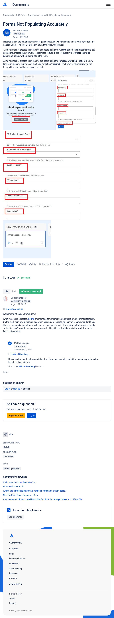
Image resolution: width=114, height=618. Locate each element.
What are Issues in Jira (13, 486)
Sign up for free (16, 415)
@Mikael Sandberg (19, 354)
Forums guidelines (17, 558)
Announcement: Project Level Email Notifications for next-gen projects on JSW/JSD (42, 499)
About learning (15, 568)
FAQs (11, 554)
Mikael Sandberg (18, 298)
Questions (33, 15)
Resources (13, 573)
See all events (15, 517)
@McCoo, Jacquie (14, 309)
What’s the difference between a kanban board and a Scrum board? (34, 491)
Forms (31, 319)
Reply (5, 372)
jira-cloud (15, 468)
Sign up (16, 389)
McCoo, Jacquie (20, 30)
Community (20, 4)
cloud (6, 468)
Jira (24, 15)
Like (10, 366)
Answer (8, 264)
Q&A (18, 15)
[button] (49, 100)
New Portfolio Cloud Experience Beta (20, 495)
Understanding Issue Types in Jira (19, 482)
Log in (7, 389)
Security (12, 603)
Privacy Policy (15, 594)
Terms (12, 598)
